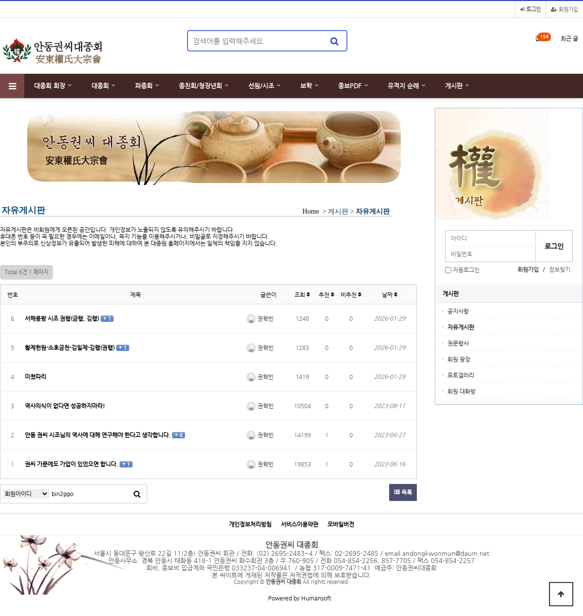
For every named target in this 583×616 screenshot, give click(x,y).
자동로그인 (466, 269)
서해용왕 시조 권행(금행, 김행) (63, 318)
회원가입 (564, 9)
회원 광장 (458, 359)
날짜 (389, 294)
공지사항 (458, 311)
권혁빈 (260, 318)
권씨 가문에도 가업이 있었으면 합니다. (72, 464)
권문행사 (458, 343)
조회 (302, 294)
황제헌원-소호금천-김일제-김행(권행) (70, 347)
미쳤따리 (35, 376)
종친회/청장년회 (200, 85)
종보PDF (349, 85)
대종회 (100, 85)
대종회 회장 (49, 85)
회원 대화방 (461, 391)
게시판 (454, 85)
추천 (326, 294)
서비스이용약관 (299, 524)
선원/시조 (261, 85)
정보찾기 (559, 269)
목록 (403, 492)
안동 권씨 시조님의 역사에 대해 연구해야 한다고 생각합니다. (98, 435)
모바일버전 (340, 524)
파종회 (144, 85)
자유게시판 (460, 327)
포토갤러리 (460, 375)
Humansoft (316, 598)
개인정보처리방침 (250, 524)
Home (311, 211)
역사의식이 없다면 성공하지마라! (65, 405)
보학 (306, 85)
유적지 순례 (403, 85)
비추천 (351, 294)
